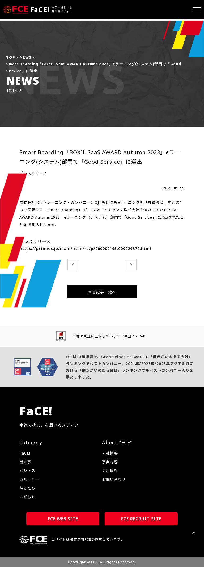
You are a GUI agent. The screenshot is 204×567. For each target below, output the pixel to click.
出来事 (25, 461)
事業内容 (110, 461)
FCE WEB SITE (63, 519)
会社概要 (110, 453)
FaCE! (24, 453)
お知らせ (27, 496)
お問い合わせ (114, 479)
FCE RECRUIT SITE (141, 519)
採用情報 (110, 470)
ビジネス (27, 470)
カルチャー (29, 479)
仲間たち (27, 488)
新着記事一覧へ (102, 292)
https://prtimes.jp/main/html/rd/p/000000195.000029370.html (85, 248)
